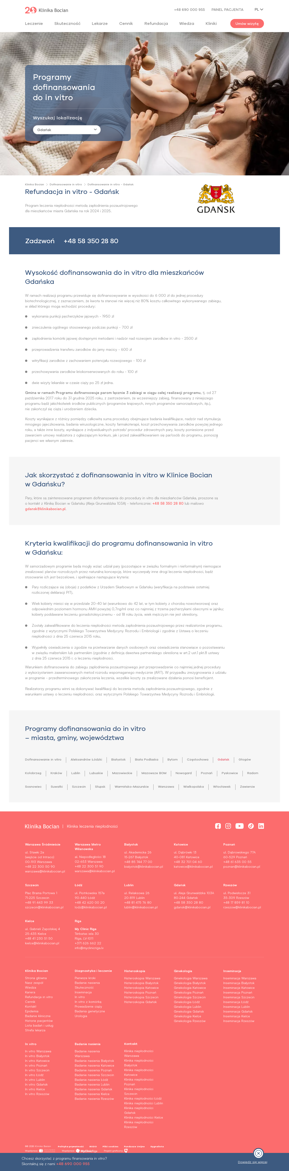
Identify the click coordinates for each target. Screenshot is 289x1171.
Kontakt (30, 1020)
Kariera (30, 1006)
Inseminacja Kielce (236, 1030)
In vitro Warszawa (38, 1065)
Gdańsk (245, 759)
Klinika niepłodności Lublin (143, 1117)
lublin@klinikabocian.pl (141, 921)
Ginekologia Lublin (187, 1020)
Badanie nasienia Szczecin (94, 1088)
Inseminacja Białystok (238, 996)
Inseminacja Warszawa (239, 992)
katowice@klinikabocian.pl (193, 880)
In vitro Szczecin (37, 1084)
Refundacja (156, 23)
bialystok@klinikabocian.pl (143, 880)
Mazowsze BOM (189, 773)
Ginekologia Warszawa (190, 992)
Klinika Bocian (34, 184)
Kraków (81, 773)
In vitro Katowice (37, 1074)
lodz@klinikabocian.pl (91, 921)
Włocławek (67, 800)
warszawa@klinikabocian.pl (45, 885)
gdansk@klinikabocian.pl (46, 508)
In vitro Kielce (35, 1103)
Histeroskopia (134, 984)
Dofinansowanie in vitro (66, 184)
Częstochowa (217, 759)
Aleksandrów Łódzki (95, 759)
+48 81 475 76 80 (137, 916)
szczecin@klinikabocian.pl (44, 921)
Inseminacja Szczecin (238, 1011)
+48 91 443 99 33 (39, 916)
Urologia (81, 1029)
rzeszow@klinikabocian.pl (242, 921)
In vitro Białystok (37, 1069)
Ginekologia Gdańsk (189, 1025)
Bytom (189, 759)
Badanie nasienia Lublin (92, 1098)
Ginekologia (183, 984)
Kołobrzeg (57, 773)
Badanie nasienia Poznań (93, 1084)
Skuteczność (67, 23)
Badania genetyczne (90, 1025)
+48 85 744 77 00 (138, 875)
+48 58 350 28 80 (91, 241)
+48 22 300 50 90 (40, 880)
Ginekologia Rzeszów (189, 1034)
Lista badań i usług (39, 1039)
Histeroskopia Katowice (141, 1001)
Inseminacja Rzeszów (238, 1034)
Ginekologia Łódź (187, 1015)
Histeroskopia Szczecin (141, 1011)
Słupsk (157, 787)
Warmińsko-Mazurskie (192, 787)
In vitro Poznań (36, 1079)
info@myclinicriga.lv (89, 961)
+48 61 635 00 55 (237, 875)
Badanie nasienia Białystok (94, 1074)
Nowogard (221, 773)
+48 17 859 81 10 (236, 916)
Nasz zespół (34, 996)
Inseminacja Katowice (239, 1001)
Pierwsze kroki (85, 991)
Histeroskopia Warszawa (142, 992)
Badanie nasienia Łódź (91, 1093)
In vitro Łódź (34, 1088)
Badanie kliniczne (38, 1029)
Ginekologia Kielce (187, 1030)
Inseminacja (83, 1006)
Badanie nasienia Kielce (92, 1107)
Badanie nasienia (87, 996)
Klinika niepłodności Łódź (143, 1112)
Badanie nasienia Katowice (94, 1079)
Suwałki (110, 787)
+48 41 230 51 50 (39, 952)
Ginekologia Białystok (190, 996)
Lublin (103, 773)
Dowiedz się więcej (252, 1162)
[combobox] (66, 130)
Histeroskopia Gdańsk (140, 1015)
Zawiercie (95, 800)
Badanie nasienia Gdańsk (93, 1103)
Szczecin (134, 787)
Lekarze (100, 23)
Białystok (130, 759)
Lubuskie (125, 773)
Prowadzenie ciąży (88, 1020)
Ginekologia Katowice (190, 1001)
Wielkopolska (37, 800)
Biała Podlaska (161, 759)
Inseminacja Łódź (236, 1015)
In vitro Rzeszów (37, 1107)
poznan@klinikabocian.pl (241, 880)
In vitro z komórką (88, 1015)
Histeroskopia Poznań (140, 1006)
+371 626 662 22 (88, 957)
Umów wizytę (247, 23)
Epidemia (31, 1025)
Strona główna (36, 991)
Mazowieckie (154, 773)
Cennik (30, 1015)
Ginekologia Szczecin (190, 1011)
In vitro (80, 1010)
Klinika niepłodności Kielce (143, 1131)
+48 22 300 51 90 (89, 880)
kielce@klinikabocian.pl (42, 957)
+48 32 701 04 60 (188, 875)
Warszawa (230, 787)
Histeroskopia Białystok (141, 996)
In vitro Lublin (35, 1093)
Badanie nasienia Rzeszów (94, 1112)
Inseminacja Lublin (236, 1020)
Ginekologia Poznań (188, 1006)
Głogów (32, 773)
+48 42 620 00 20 (90, 916)
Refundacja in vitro (39, 1010)
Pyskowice (34, 787)
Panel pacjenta (227, 9)
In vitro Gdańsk (36, 1098)
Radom (59, 787)
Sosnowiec (84, 787)
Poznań (247, 773)
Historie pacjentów (39, 1034)
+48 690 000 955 (189, 9)
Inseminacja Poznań (237, 1006)
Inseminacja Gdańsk (238, 1025)
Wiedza (186, 23)
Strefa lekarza (35, 1044)
